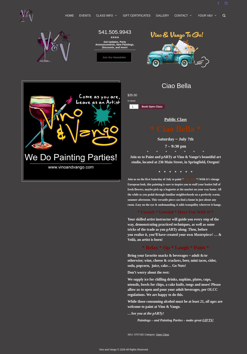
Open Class (162, 334)
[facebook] (218, 3)
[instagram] (226, 3)
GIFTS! (208, 320)
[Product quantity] (133, 106)
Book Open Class (152, 106)
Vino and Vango (108, 349)
